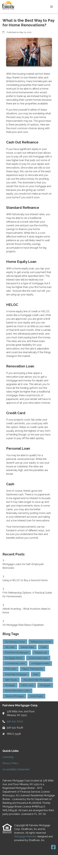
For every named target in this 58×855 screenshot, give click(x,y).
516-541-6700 (15, 721)
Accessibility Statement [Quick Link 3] (16, 769)
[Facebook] (53, 847)
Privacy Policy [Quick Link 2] (10, 763)
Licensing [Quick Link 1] (7, 757)
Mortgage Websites (25, 836)
